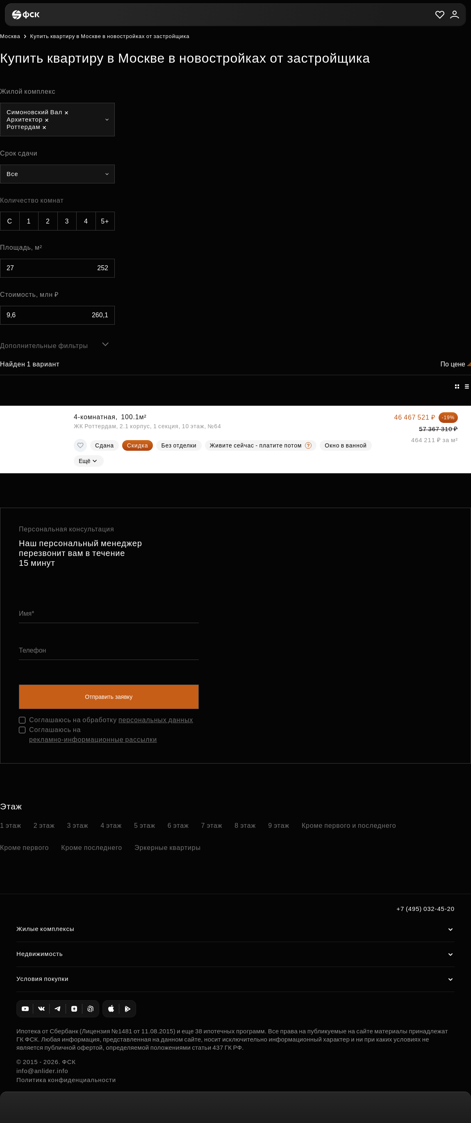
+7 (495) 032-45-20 (425, 908)
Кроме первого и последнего (349, 825)
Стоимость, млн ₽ (29, 294)
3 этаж (78, 825)
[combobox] (57, 119)
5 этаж (144, 825)
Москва (10, 36)
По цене (453, 364)
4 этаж (111, 825)
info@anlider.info (42, 1070)
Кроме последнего (91, 847)
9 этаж (278, 825)
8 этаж (245, 825)
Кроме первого (24, 847)
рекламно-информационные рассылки (93, 739)
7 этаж (212, 825)
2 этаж (44, 825)
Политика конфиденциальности (66, 1079)
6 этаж (178, 825)
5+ (105, 221)
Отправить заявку (108, 697)
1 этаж (10, 825)
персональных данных (155, 719)
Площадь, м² (21, 247)
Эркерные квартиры (167, 847)
